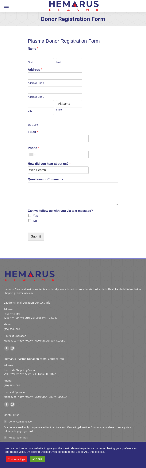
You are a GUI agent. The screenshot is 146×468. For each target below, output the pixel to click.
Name (33, 48)
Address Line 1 (36, 83)
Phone (33, 148)
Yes (35, 215)
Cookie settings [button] (16, 459)
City (30, 110)
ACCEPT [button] (37, 459)
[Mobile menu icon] (6, 6)
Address (35, 69)
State (59, 109)
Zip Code (33, 124)
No (35, 220)
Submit (36, 236)
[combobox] (32, 154)
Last (58, 62)
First (30, 62)
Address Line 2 (36, 96)
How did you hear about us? (49, 163)
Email (33, 132)
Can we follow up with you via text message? (60, 210)
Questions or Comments (45, 179)
